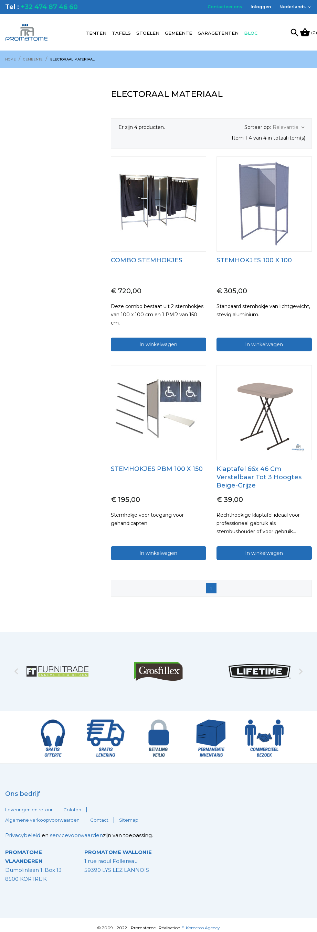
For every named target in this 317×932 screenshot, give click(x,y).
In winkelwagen (158, 339)
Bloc (250, 33)
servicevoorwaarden (76, 830)
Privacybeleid (22, 830)
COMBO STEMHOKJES (146, 255)
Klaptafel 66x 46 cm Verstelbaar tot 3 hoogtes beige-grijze (259, 472)
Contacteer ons (225, 6)
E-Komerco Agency (200, 922)
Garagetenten (218, 33)
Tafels (121, 33)
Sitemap (128, 815)
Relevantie (289, 127)
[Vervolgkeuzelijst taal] (295, 6)
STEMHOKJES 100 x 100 (254, 255)
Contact (99, 815)
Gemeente (178, 33)
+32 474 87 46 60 (49, 7)
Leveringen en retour (29, 804)
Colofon (72, 804)
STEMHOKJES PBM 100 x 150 (157, 463)
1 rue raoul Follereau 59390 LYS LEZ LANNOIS (118, 855)
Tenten (96, 33)
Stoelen (147, 33)
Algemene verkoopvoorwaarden (42, 815)
